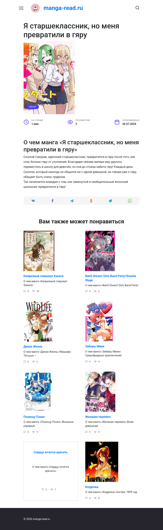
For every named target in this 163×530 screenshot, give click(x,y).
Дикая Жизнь (33, 346)
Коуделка (92, 487)
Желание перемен (98, 416)
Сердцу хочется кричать (51, 452)
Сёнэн (32, 107)
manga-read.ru (63, 7)
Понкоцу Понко (34, 416)
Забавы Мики (94, 346)
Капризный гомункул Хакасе (44, 276)
